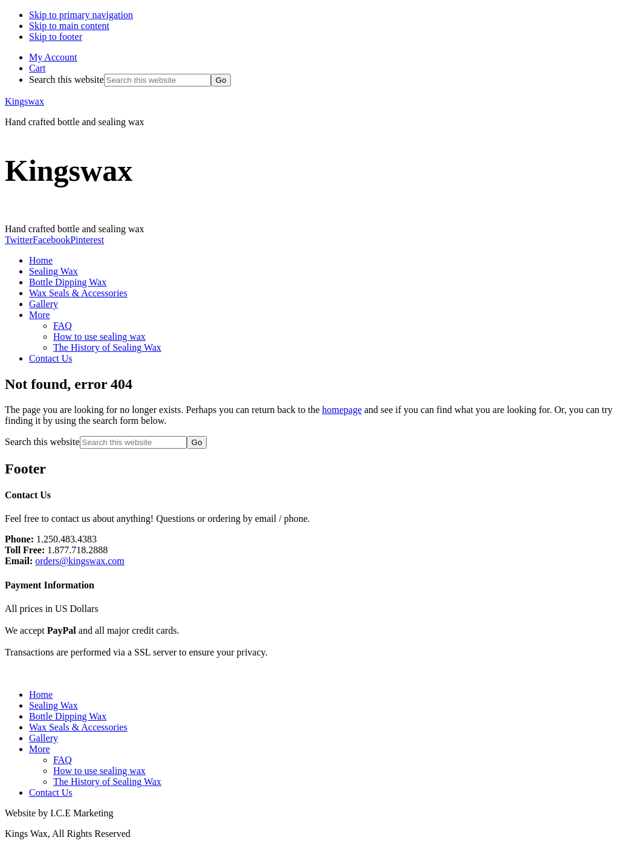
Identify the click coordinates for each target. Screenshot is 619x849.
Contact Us (51, 792)
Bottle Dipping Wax (67, 716)
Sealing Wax (53, 705)
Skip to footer (55, 36)
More (39, 749)
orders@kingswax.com (80, 561)
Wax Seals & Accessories (78, 727)
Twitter (19, 240)
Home (41, 694)
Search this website (66, 79)
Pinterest (87, 240)
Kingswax (24, 101)
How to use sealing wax (99, 771)
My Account (53, 57)
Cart (37, 68)
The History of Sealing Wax (107, 781)
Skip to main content (69, 26)
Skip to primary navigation (81, 15)
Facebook (51, 240)
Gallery (43, 738)
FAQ (62, 760)
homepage (342, 410)
